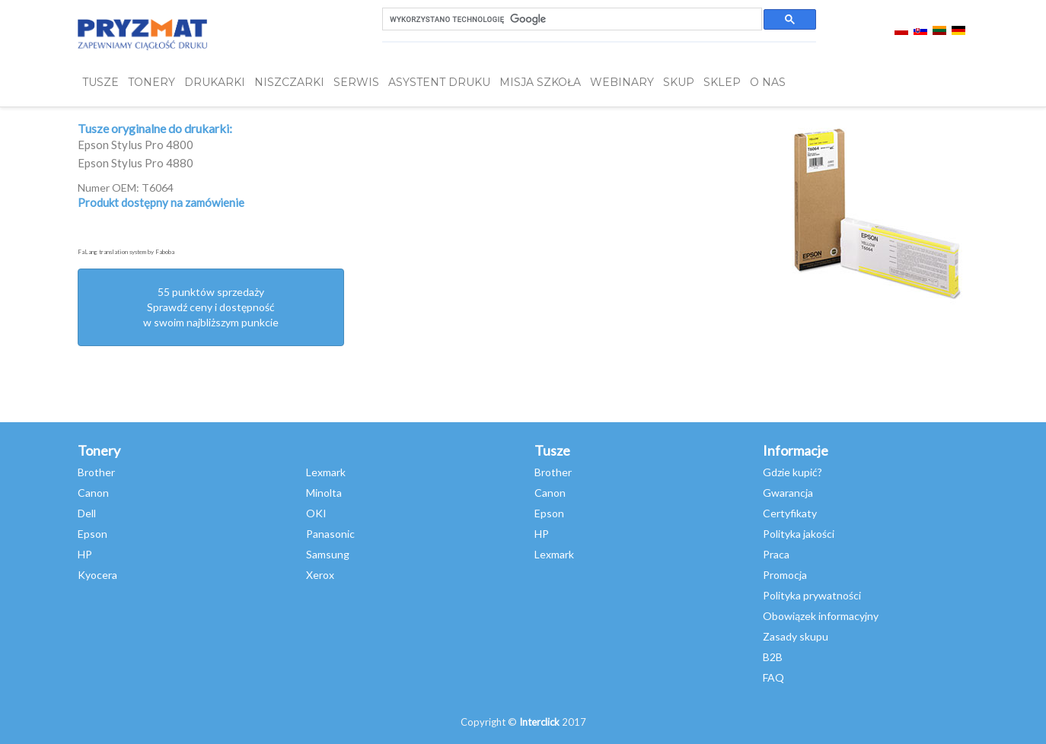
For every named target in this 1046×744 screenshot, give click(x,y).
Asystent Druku (439, 82)
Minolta (324, 492)
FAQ (773, 677)
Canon (93, 492)
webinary (622, 82)
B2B (773, 656)
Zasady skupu (795, 636)
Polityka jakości (798, 533)
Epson (92, 533)
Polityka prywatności (812, 595)
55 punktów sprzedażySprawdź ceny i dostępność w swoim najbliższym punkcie (211, 307)
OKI (316, 513)
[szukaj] (570, 19)
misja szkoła (540, 82)
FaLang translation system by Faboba (126, 252)
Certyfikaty (790, 513)
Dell (87, 513)
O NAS (768, 82)
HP (85, 554)
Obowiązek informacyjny (821, 615)
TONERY (151, 82)
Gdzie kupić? (792, 472)
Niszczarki (289, 82)
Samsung (327, 554)
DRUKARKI (214, 82)
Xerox (320, 574)
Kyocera (97, 574)
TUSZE (100, 82)
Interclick (539, 722)
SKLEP (722, 82)
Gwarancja (788, 492)
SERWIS (356, 82)
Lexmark (326, 472)
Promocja (785, 574)
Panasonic (330, 533)
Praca (776, 554)
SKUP (678, 82)
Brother (96, 472)
